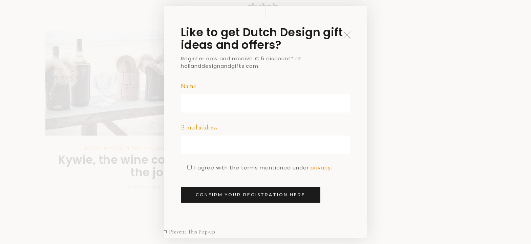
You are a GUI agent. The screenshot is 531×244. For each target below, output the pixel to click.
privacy (321, 167)
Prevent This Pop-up (192, 232)
